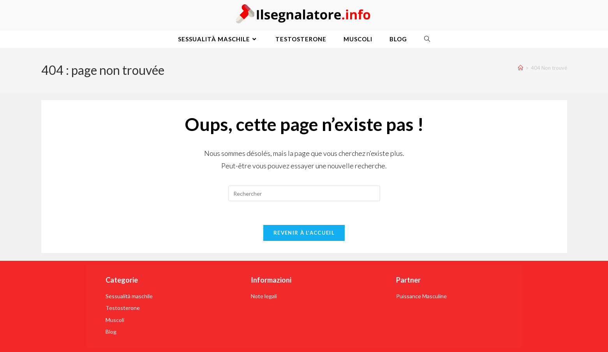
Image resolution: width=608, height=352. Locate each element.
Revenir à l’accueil (304, 233)
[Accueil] (520, 68)
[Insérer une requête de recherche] (304, 193)
